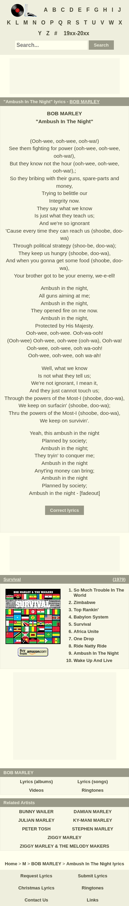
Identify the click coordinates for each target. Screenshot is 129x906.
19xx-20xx (76, 33)
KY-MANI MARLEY (92, 820)
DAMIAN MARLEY (93, 811)
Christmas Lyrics (36, 887)
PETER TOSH (36, 828)
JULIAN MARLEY (36, 820)
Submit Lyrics (92, 875)
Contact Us (36, 900)
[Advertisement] (65, 75)
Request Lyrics (36, 875)
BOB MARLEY (84, 101)
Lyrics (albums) (36, 781)
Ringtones (93, 790)
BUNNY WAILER (36, 811)
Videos (36, 790)
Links (92, 900)
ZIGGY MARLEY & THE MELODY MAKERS (64, 846)
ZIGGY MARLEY (64, 837)
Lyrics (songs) (92, 781)
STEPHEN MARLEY (92, 828)
